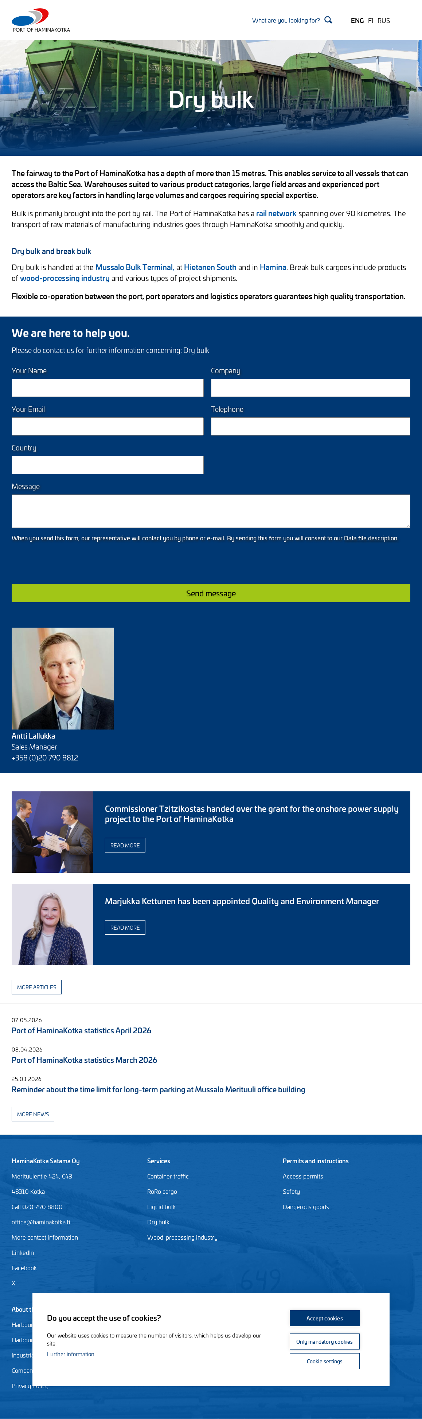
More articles (36, 987)
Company (226, 370)
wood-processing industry (65, 277)
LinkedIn (23, 1252)
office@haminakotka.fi (41, 1222)
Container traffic (168, 1176)
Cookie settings (325, 1361)
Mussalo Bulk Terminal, (135, 266)
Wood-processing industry (182, 1237)
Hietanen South (210, 266)
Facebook (24, 1268)
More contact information (45, 1237)
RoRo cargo (162, 1191)
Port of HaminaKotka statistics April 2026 (81, 1030)
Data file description (370, 537)
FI (370, 20)
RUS (384, 20)
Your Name (29, 370)
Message (26, 486)
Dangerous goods (306, 1207)
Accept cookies (324, 1318)
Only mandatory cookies (324, 1341)
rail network (276, 212)
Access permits (303, 1176)
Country (24, 447)
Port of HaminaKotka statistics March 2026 (84, 1059)
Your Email (28, 409)
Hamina (273, 266)
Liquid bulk (161, 1207)
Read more (125, 845)
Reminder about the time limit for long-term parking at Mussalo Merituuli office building (158, 1088)
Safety (291, 1191)
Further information (70, 1354)
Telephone (227, 409)
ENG (357, 20)
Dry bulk (158, 1222)
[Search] (292, 20)
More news (33, 1114)
